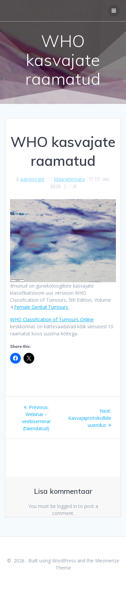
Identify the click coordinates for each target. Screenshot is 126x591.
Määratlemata (69, 179)
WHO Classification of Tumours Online (52, 319)
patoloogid (32, 179)
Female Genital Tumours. (41, 307)
